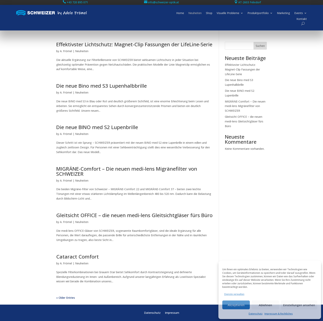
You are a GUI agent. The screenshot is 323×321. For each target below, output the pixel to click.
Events (298, 13)
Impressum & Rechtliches (278, 313)
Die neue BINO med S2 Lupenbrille (97, 127)
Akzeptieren (236, 305)
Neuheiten (195, 13)
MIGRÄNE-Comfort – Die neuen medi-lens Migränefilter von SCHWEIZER (126, 171)
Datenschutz (255, 313)
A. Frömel (66, 51)
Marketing (283, 13)
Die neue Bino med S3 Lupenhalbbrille (101, 85)
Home (180, 13)
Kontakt (301, 19)
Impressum (172, 313)
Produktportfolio (258, 13)
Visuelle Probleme (228, 13)
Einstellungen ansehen (299, 305)
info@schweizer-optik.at (163, 2)
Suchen (260, 46)
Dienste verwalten (234, 294)
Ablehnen (265, 305)
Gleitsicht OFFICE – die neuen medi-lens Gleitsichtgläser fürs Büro (134, 215)
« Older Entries (65, 298)
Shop (209, 13)
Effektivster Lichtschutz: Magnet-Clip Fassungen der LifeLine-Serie (134, 44)
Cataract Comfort (77, 256)
